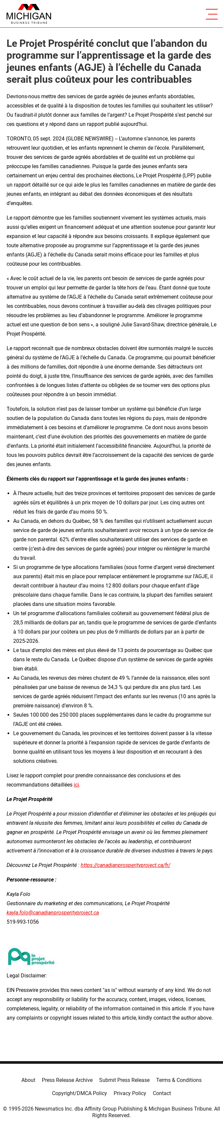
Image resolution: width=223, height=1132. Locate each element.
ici (76, 785)
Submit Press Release (124, 1080)
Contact (162, 1093)
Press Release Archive (67, 1080)
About (28, 1080)
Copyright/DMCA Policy (79, 1093)
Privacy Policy (130, 1093)
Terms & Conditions (179, 1080)
